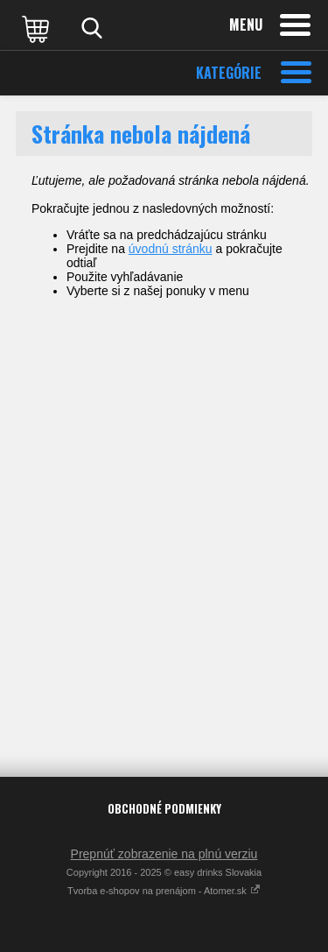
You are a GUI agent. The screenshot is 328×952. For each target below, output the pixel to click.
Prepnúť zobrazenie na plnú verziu (164, 854)
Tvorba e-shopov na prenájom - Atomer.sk (164, 890)
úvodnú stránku (171, 249)
